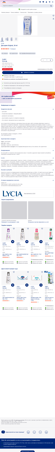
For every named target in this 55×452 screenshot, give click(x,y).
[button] (53, 2)
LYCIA (2, 43)
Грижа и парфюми (15, 12)
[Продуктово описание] (27, 109)
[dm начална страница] (3, 2)
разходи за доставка (19, 420)
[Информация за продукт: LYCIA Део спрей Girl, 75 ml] (37, 259)
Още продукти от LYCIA (19, 193)
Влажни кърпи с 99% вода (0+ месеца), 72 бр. (36, 299)
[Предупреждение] (27, 150)
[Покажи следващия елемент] (51, 236)
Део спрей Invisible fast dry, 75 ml (22, 255)
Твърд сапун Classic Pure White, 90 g (21, 298)
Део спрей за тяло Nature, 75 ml (7, 255)
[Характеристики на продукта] (27, 139)
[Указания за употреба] (27, 170)
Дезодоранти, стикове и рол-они (35, 12)
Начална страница (5, 12)
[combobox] (27, 6)
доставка (10, 66)
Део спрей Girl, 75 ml (36, 254)
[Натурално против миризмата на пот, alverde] (41, 212)
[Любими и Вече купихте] (43, 2)
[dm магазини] (40, 2)
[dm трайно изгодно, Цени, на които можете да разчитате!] (27, 97)
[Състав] (27, 158)
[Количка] (49, 2)
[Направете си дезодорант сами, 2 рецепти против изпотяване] (14, 212)
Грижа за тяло (23, 12)
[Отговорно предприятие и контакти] (27, 180)
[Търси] (51, 6)
